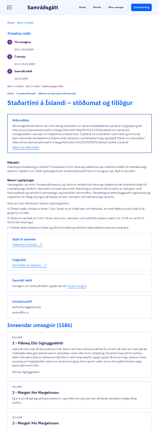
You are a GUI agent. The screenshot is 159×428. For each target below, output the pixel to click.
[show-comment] (108, 284)
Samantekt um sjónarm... (21, 133)
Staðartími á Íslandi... (19, 109)
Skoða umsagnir (134, 52)
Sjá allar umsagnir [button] (58, 386)
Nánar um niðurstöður (63, 134)
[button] (82, 7)
